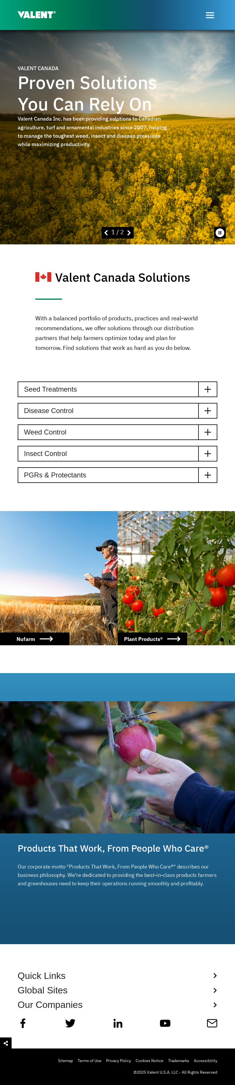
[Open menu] (210, 15)
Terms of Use (89, 1061)
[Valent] (41, 15)
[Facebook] (23, 1025)
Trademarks (178, 1061)
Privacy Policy (118, 1061)
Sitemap (65, 1061)
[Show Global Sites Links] (117, 990)
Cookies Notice (149, 1061)
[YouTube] (165, 1025)
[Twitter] (70, 1025)
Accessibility (205, 1061)
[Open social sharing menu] (6, 1043)
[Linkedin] (118, 1025)
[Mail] (212, 1025)
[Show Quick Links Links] (117, 975)
